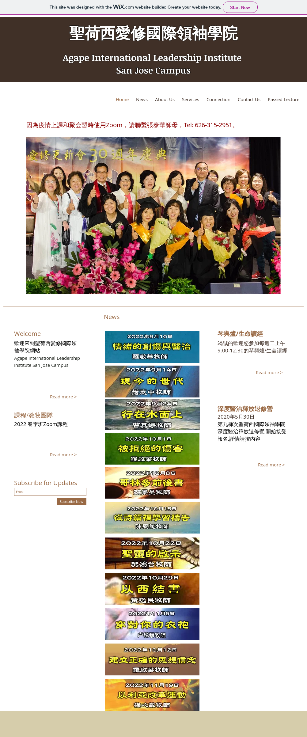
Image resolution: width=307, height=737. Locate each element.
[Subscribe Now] (71, 501)
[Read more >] (63, 397)
